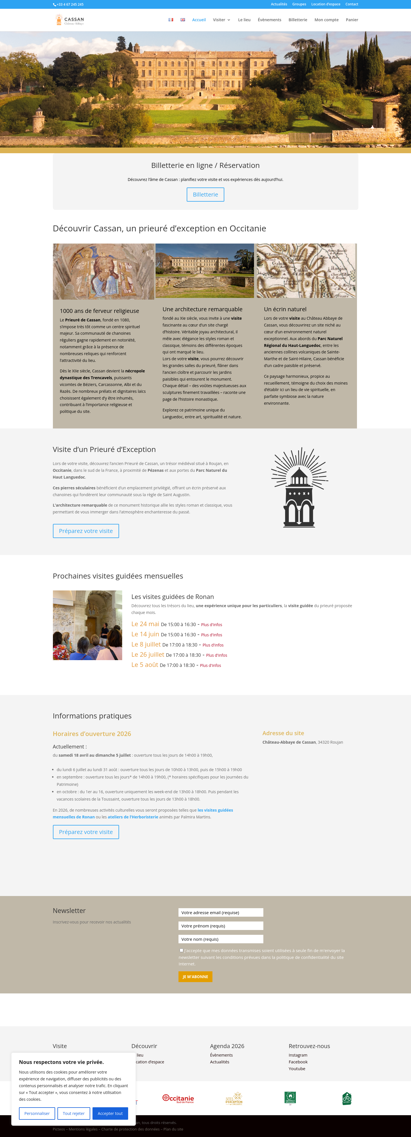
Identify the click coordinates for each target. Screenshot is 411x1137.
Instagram (298, 1055)
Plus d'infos (211, 624)
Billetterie (298, 20)
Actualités (279, 5)
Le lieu (244, 20)
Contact (352, 5)
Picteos (59, 1129)
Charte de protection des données (130, 1129)
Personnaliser (37, 1113)
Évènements (269, 20)
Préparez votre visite (86, 531)
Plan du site (173, 1129)
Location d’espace (326, 5)
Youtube (297, 1068)
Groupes (299, 5)
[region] (73, 1089)
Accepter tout (110, 1113)
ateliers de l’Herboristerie (133, 817)
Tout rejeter (74, 1113)
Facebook (298, 1062)
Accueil (199, 20)
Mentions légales (83, 1129)
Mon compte (327, 20)
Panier (352, 20)
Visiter (219, 20)
